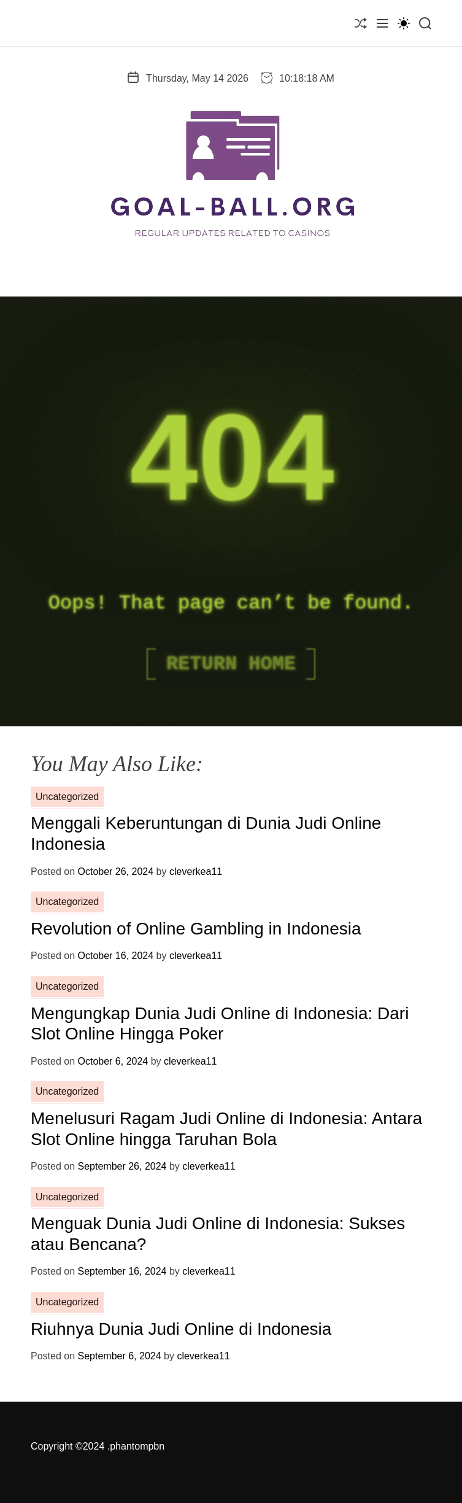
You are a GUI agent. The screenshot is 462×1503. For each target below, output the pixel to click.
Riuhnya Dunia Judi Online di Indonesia (181, 1328)
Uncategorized (67, 796)
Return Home (231, 664)
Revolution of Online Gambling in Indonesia (196, 928)
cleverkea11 (195, 871)
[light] (404, 23)
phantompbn (137, 1446)
